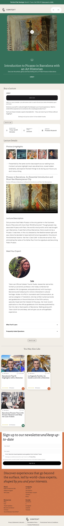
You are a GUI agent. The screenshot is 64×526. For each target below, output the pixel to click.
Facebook (28, 501)
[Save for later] (22, 357)
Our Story (28, 488)
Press (27, 496)
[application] (32, 198)
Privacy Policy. (32, 457)
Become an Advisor (9, 508)
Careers (28, 494)
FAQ (5, 504)
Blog (5, 501)
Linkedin (28, 508)
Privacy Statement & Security (16, 522)
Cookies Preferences (33, 525)
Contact (6, 510)
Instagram (28, 506)
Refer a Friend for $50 (10, 488)
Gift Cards (6, 492)
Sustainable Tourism (31, 492)
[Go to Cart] (54, 10)
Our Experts (29, 490)
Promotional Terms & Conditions (49, 522)
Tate (32, 281)
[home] (9, 11)
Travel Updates (8, 506)
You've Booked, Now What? (11, 512)
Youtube (28, 510)
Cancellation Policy (32, 522)
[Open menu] (58, 10)
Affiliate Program (8, 490)
